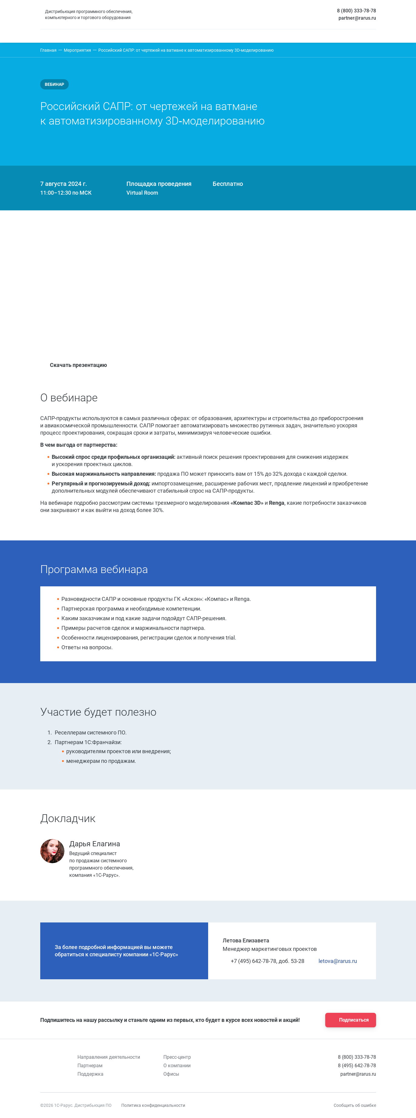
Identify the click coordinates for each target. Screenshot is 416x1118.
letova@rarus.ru (334, 961)
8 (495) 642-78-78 (357, 1065)
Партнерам (90, 1065)
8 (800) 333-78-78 (356, 11)
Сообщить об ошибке (355, 1105)
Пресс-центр (177, 1057)
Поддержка (90, 1074)
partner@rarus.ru (357, 18)
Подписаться (349, 1020)
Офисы (171, 1074)
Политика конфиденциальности (153, 1105)
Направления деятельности (108, 1057)
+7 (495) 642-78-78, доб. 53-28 (263, 961)
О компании (177, 1065)
